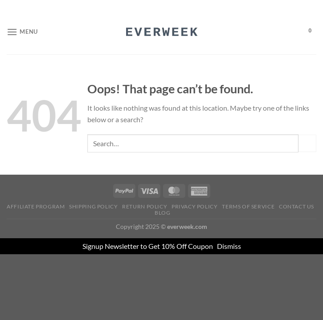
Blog (162, 212)
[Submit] (307, 143)
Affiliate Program (36, 206)
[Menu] (22, 32)
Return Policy (144, 206)
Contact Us (296, 206)
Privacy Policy (195, 206)
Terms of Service (248, 206)
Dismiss (229, 246)
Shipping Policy (93, 206)
